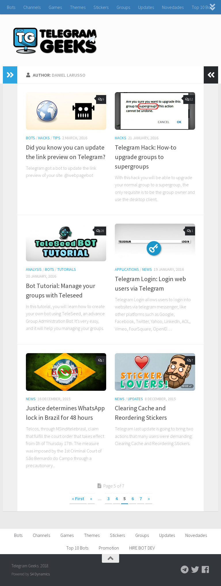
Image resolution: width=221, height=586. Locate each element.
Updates (146, 7)
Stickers (101, 7)
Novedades (173, 7)
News (147, 269)
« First (78, 498)
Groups (123, 7)
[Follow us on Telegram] (185, 570)
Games (55, 7)
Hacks (44, 137)
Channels (32, 7)
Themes (77, 7)
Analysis (34, 269)
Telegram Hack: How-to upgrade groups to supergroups (145, 156)
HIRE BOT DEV (142, 548)
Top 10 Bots (203, 7)
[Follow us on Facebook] (205, 570)
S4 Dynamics (40, 574)
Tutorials (66, 269)
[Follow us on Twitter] (195, 570)
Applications (127, 269)
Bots (11, 7)
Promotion (109, 548)
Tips (56, 137)
